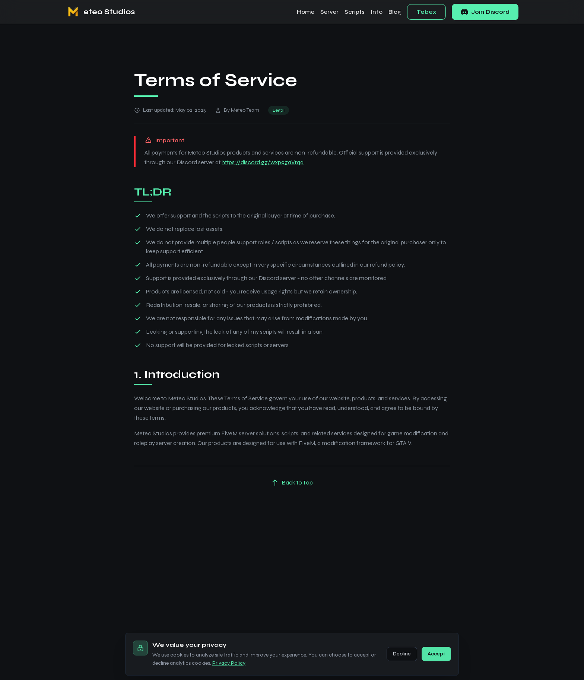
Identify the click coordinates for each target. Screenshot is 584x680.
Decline (402, 665)
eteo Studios (109, 11)
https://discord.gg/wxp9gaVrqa (263, 162)
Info (377, 11)
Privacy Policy (228, 675)
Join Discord (485, 12)
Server (329, 11)
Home (305, 11)
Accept (436, 665)
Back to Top (292, 483)
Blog (394, 11)
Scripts (355, 11)
